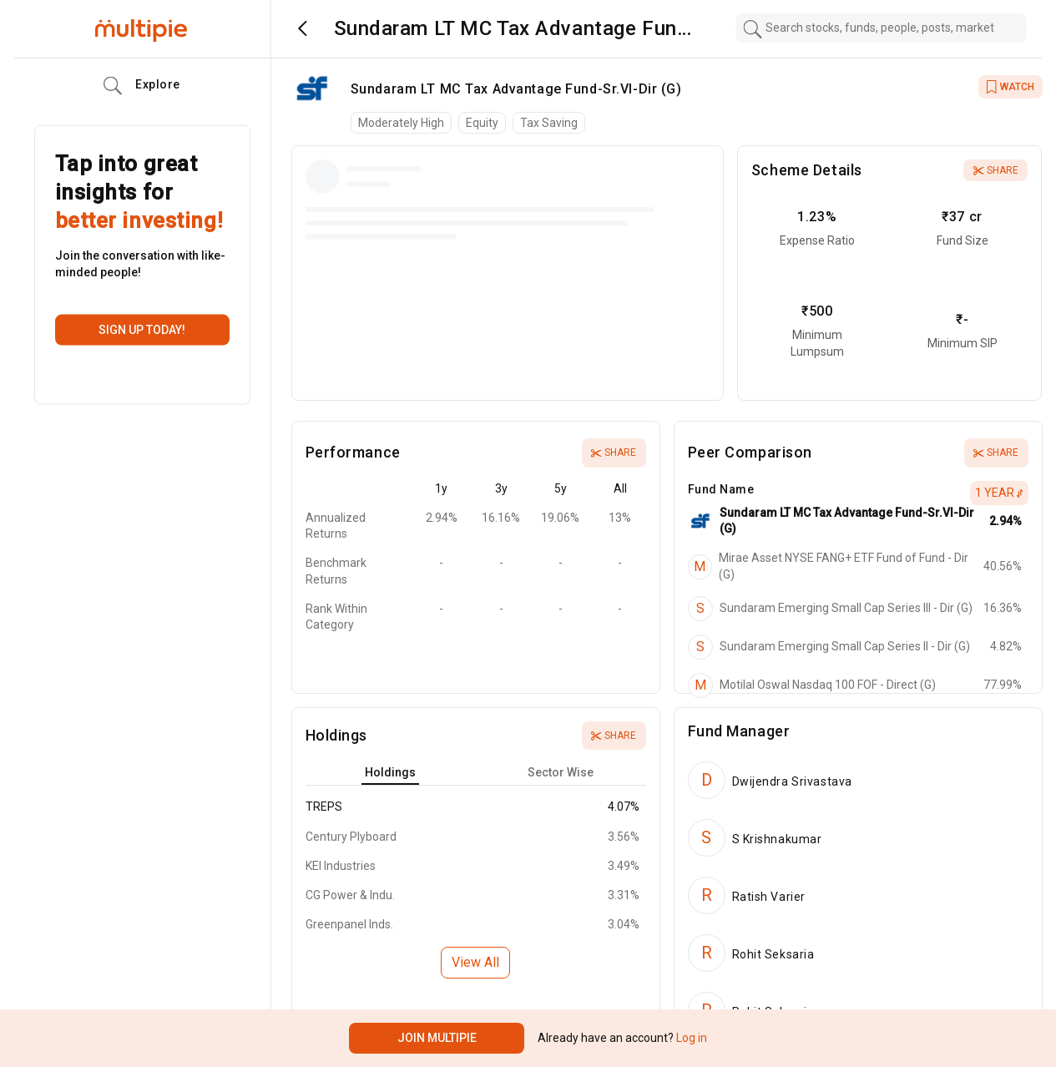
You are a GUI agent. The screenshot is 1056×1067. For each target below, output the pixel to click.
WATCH (1010, 87)
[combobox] (880, 28)
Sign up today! (142, 329)
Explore (142, 86)
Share (996, 170)
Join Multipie (437, 1037)
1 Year (999, 492)
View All (475, 962)
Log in (690, 1037)
